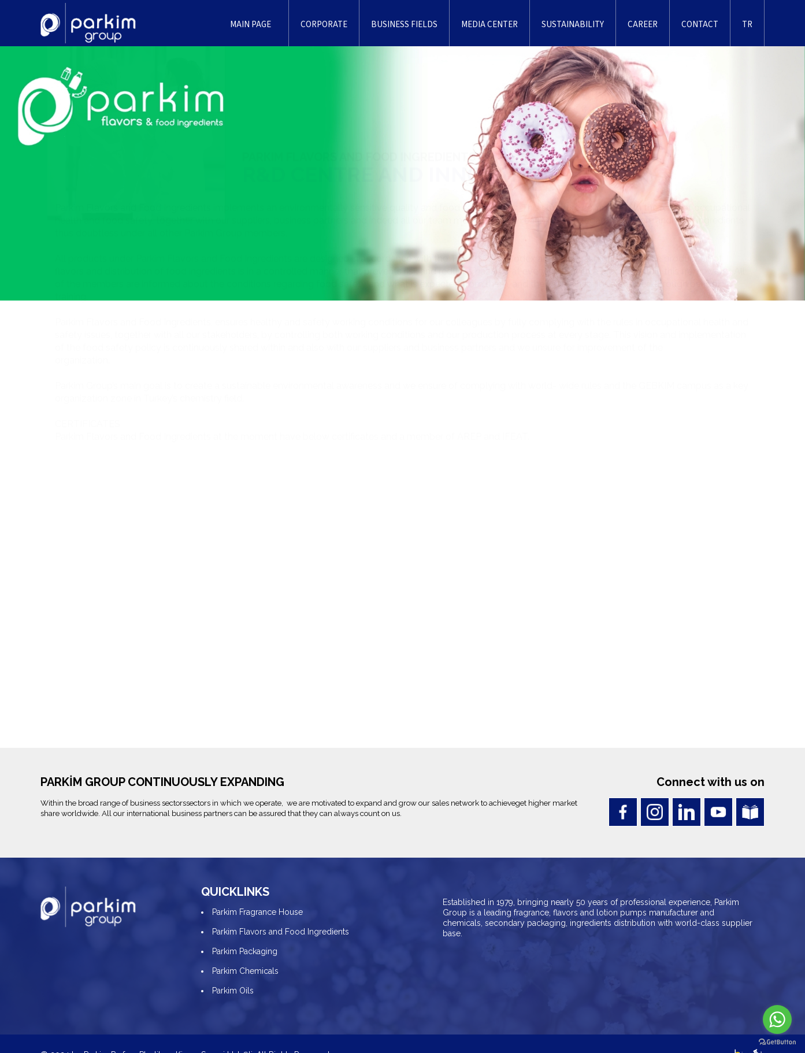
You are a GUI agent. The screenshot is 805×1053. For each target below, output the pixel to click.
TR (747, 24)
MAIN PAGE (250, 24)
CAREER (643, 24)
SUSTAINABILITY (572, 24)
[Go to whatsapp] (777, 1019)
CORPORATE (324, 24)
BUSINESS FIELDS (404, 24)
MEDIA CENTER (489, 24)
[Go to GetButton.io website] (777, 1041)
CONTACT (699, 24)
